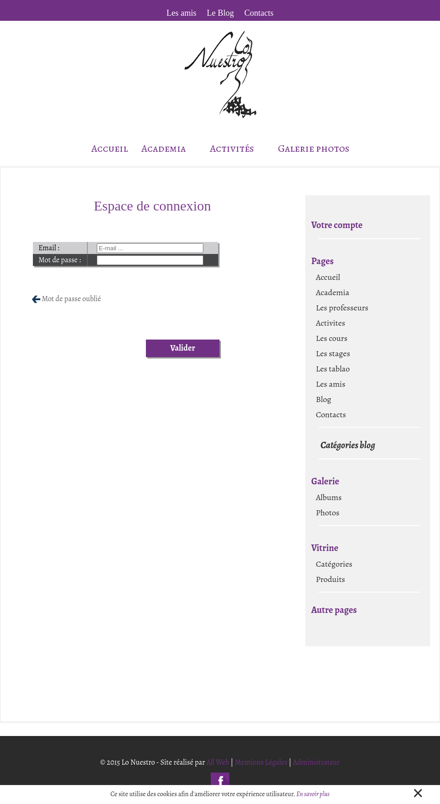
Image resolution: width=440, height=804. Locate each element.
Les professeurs (342, 307)
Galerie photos (313, 148)
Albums (329, 497)
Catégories (334, 563)
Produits (330, 579)
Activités (237, 148)
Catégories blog (348, 445)
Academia (168, 148)
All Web (218, 762)
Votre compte (337, 225)
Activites (330, 322)
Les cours (331, 338)
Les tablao (333, 368)
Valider (182, 347)
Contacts (259, 13)
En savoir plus (313, 794)
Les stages (333, 353)
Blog (323, 399)
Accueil (109, 148)
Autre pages (334, 610)
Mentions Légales (261, 762)
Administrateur (316, 762)
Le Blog (220, 13)
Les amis (182, 13)
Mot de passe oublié (71, 299)
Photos (327, 512)
